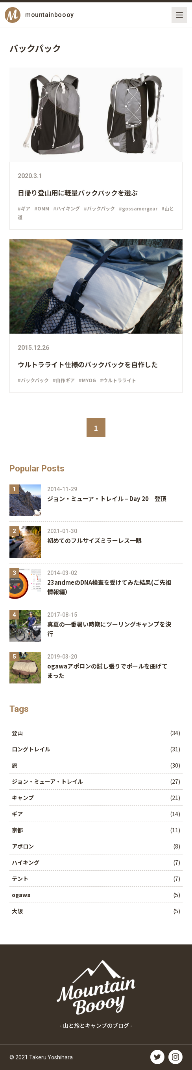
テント (20, 878)
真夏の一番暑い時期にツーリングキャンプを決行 (109, 629)
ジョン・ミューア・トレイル (47, 781)
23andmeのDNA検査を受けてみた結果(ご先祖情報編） (109, 587)
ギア (17, 814)
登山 (17, 733)
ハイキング (25, 862)
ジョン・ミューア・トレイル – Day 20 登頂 (106, 498)
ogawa (21, 895)
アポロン (23, 846)
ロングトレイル (31, 749)
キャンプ (23, 798)
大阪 (17, 911)
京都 (17, 830)
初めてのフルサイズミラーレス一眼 (94, 540)
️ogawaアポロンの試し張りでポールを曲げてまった (107, 671)
